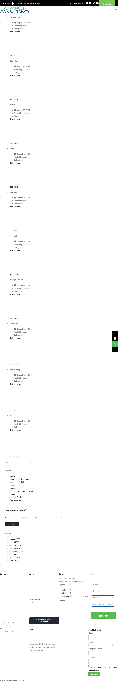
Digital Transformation (13, 602)
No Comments (15, 32)
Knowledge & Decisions (19, 479)
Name (90, 633)
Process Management (12, 596)
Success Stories (16, 497)
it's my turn (103, 616)
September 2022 (16, 551)
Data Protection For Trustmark (15, 613)
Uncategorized (15, 500)
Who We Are (34, 579)
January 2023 (15, 545)
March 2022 (14, 554)
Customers (13, 476)
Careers (32, 596)
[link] (115, 339)
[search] (17, 462)
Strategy (12, 494)
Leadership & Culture (18, 482)
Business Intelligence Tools (14, 609)
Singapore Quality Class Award (22, 491)
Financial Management (13, 599)
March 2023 (14, 542)
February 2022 (15, 557)
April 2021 (13, 560)
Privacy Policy (34, 593)
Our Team (33, 582)
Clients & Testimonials (37, 586)
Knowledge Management (13, 606)
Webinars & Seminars (41, 606)
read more (13, 55)
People (12, 485)
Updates (37, 602)
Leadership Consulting (13, 582)
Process (12, 488)
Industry (91, 657)
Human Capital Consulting (14, 592)
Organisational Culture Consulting (17, 585)
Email (90, 642)
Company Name (95, 649)
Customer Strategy (11, 589)
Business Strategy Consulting (10, 579)
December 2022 (15, 548)
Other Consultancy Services (10, 616)
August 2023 (14, 539)
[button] (116, 10)
